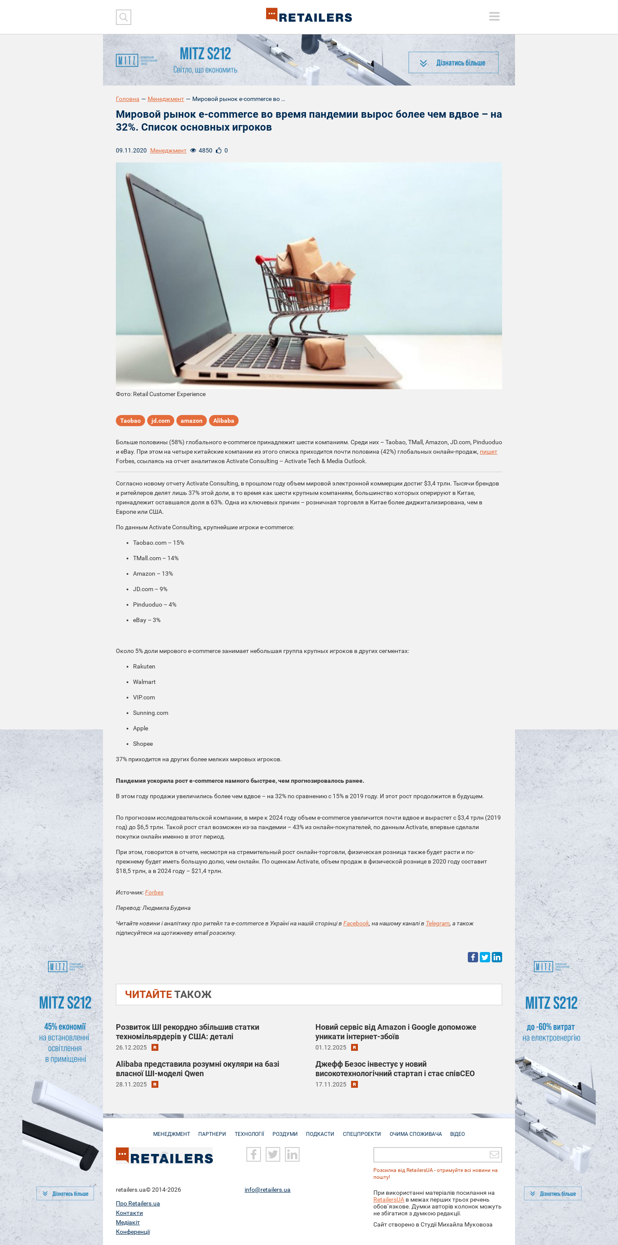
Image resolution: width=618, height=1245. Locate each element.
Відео (462, 1130)
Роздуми (284, 1130)
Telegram (438, 923)
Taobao (130, 421)
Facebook (356, 923)
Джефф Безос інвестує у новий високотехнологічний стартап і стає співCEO (395, 1068)
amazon (192, 421)
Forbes (154, 892)
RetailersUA (388, 1199)
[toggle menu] (494, 16)
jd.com (160, 421)
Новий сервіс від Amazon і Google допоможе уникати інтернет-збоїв (395, 1031)
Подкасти (321, 1130)
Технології (247, 1130)
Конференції (133, 1231)
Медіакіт (128, 1222)
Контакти (129, 1212)
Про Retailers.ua (138, 1203)
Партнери (209, 1130)
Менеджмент (166, 98)
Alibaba (223, 421)
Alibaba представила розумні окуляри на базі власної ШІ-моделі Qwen (197, 1068)
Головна (127, 98)
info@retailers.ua (268, 1189)
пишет (488, 451)
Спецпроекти (364, 1130)
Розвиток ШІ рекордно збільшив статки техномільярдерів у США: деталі (187, 1031)
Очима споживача (419, 1130)
